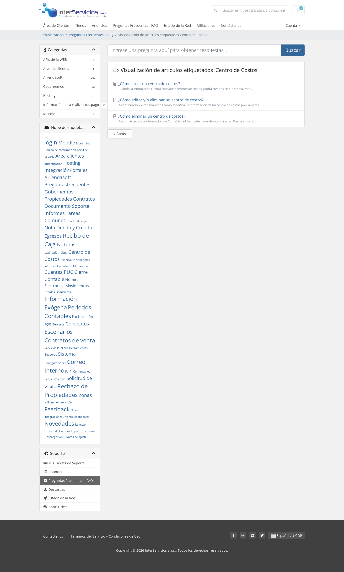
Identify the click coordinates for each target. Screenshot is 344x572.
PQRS (48, 324)
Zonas (85, 395)
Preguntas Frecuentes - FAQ (135, 25)
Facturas (66, 244)
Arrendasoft (57, 177)
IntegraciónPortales (66, 170)
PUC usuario (79, 266)
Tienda (80, 25)
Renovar (80, 425)
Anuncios (99, 25)
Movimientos (77, 285)
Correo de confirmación (60, 150)
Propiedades (58, 199)
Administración (51, 35)
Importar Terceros (83, 431)
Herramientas (78, 348)
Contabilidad (55, 252)
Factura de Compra (57, 431)
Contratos (84, 199)
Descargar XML (54, 437)
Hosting (72, 163)
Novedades (59, 423)
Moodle (66, 142)
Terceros (58, 324)
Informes (54, 213)
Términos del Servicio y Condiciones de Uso (105, 536)
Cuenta (291, 25)
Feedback (57, 409)
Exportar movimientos (75, 260)
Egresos (53, 236)
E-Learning (83, 143)
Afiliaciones (206, 25)
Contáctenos (231, 25)
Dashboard (81, 417)
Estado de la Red (177, 25)
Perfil (68, 371)
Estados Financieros (57, 292)
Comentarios (81, 371)
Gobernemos (59, 191)
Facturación (82, 316)
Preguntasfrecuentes (67, 184)
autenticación (53, 164)
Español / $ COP (286, 535)
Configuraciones (55, 363)
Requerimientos (54, 379)
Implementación (61, 402)
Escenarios (58, 332)
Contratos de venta (69, 340)
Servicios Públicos (56, 348)
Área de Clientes (56, 25)
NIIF (46, 402)
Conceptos (77, 323)
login (50, 142)
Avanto (68, 417)
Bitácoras (50, 354)
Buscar (293, 50)
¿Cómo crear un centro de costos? (206, 86)
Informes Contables (57, 266)
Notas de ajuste (76, 437)
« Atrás (119, 134)
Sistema (67, 354)
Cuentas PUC (58, 272)
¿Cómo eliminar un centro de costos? (206, 119)
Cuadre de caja (77, 221)
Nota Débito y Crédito (68, 227)
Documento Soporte (66, 206)
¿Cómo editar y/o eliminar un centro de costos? (206, 102)
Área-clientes (69, 156)
